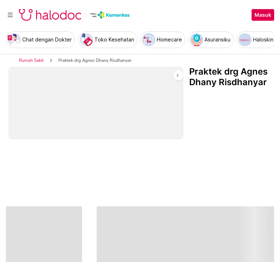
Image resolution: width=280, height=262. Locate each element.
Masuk (262, 15)
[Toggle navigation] (10, 15)
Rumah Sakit (31, 60)
